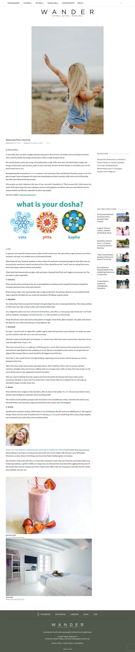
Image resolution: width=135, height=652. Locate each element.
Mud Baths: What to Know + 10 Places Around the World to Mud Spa (104, 244)
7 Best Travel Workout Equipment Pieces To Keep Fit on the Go (105, 257)
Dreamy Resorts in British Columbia (110, 162)
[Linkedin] (73, 614)
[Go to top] (67, 649)
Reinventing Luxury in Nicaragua (109, 168)
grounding (53, 414)
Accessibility (78, 643)
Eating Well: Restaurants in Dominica (111, 159)
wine (44, 315)
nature (33, 173)
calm (67, 392)
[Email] (85, 614)
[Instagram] (59, 614)
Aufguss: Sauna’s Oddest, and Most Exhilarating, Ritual (104, 230)
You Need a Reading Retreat (107, 165)
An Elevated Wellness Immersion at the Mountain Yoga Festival (105, 217)
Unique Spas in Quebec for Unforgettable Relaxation (103, 284)
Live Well (27, 3)
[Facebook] (121, 3)
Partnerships (68, 3)
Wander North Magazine (106, 171)
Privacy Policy (57, 643)
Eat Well (39, 3)
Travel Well (52, 3)
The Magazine (13, 3)
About (80, 3)
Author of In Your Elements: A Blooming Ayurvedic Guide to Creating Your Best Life (35, 450)
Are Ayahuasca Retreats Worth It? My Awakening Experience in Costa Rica (105, 270)
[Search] (128, 3)
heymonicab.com (82, 450)
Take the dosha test (27, 195)
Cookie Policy (68, 643)
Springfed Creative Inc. (82, 639)
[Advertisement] (113, 190)
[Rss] (94, 614)
